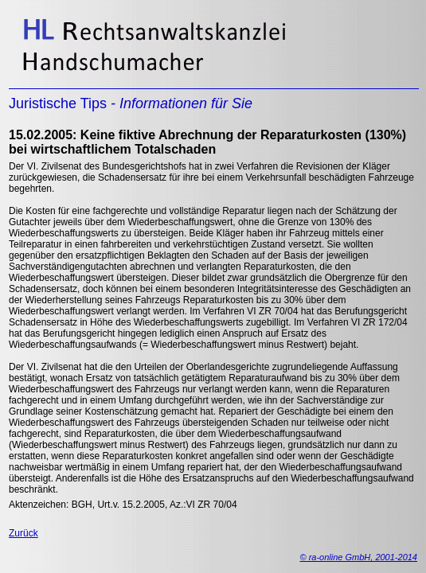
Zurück (23, 533)
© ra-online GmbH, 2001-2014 (358, 557)
